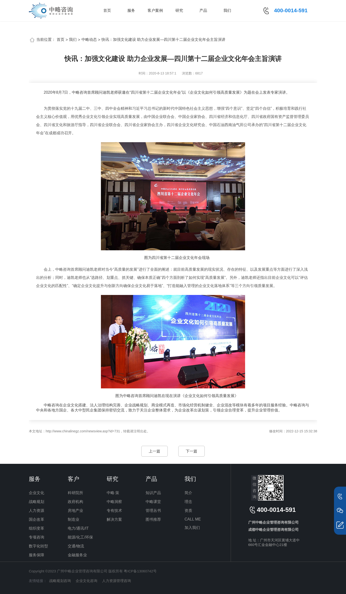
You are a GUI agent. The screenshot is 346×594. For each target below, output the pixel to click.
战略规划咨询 (60, 581)
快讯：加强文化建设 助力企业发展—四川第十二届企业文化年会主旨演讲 (163, 39)
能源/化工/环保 (80, 537)
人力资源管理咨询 (116, 581)
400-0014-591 (291, 10)
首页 (107, 10)
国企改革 (36, 519)
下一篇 (191, 451)
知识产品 (153, 493)
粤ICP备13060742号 (140, 571)
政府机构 (75, 502)
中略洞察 (114, 502)
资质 (188, 510)
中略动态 (89, 39)
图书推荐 (153, 519)
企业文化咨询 (86, 581)
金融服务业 (77, 555)
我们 (227, 10)
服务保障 (36, 555)
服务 (131, 10)
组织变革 (36, 528)
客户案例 (155, 10)
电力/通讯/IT (78, 528)
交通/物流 (76, 546)
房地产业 (75, 510)
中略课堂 (153, 502)
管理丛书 (153, 510)
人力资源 (36, 510)
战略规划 (36, 502)
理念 (188, 502)
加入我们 (192, 528)
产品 (203, 10)
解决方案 (114, 519)
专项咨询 (36, 537)
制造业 (73, 519)
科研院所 (75, 493)
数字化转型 (38, 546)
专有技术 (114, 510)
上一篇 (154, 451)
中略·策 (113, 493)
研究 (179, 10)
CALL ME (193, 519)
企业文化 (36, 493)
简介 (188, 493)
